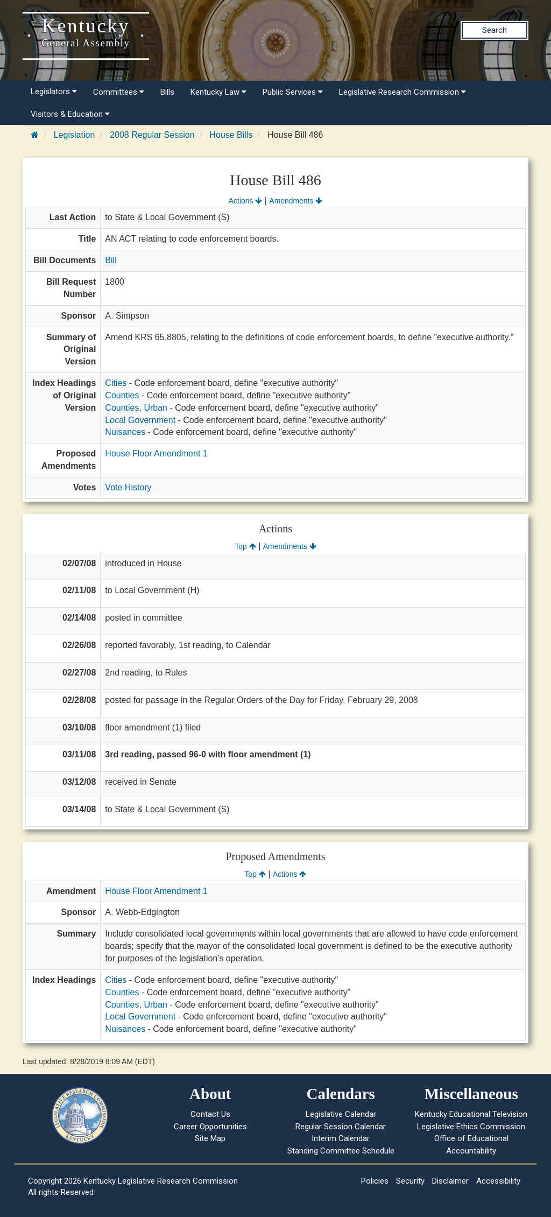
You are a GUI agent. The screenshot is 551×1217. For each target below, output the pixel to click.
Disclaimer (450, 1181)
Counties (122, 395)
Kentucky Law (218, 92)
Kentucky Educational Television (471, 1114)
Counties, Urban (136, 407)
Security (410, 1181)
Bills (167, 92)
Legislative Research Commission (402, 92)
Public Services (293, 92)
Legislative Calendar (341, 1114)
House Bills (230, 134)
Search (494, 30)
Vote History (128, 487)
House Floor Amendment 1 (156, 453)
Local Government (140, 420)
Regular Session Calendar (340, 1126)
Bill (110, 260)
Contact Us (210, 1114)
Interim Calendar (341, 1138)
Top (245, 546)
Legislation (74, 134)
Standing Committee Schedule (340, 1151)
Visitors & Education (70, 114)
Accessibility (498, 1181)
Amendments (295, 200)
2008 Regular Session (152, 134)
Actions (245, 200)
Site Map (210, 1138)
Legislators (54, 91)
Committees (118, 92)
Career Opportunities (210, 1126)
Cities (115, 383)
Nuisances (125, 432)
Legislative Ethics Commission (471, 1126)
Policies (374, 1181)
